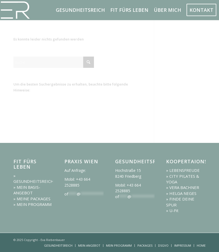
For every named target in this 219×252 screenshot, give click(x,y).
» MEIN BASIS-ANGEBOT (26, 189)
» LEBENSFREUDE (183, 170)
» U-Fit (172, 210)
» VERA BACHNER (182, 187)
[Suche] (53, 62)
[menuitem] (80, 10)
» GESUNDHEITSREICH (33, 178)
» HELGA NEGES (181, 193)
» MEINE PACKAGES (31, 198)
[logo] (29, 10)
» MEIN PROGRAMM (32, 204)
